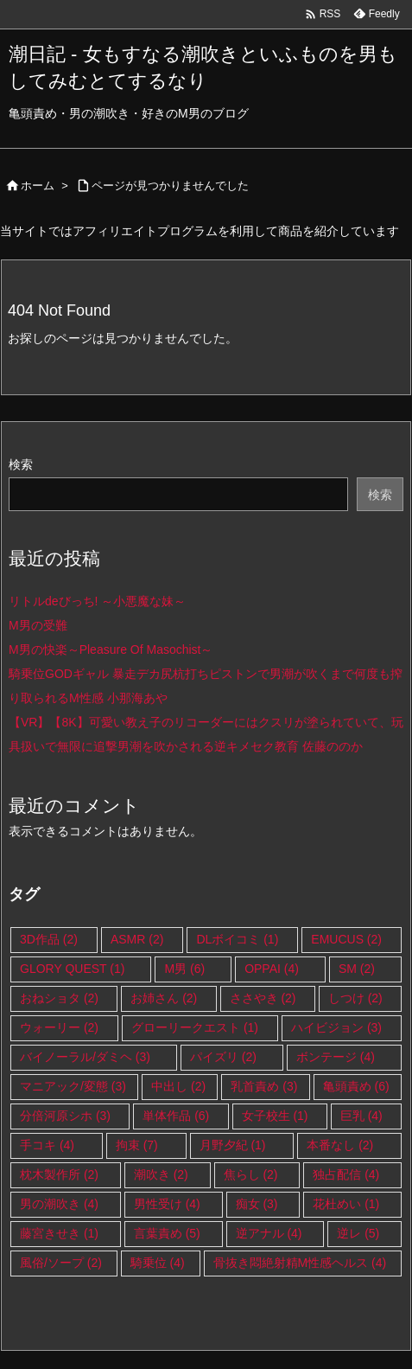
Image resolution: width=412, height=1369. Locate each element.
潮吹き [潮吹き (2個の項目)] (161, 1174)
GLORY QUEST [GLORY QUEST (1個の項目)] (72, 969)
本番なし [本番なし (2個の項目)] (340, 1145)
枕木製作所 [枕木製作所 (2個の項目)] (59, 1174)
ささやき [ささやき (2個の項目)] (263, 998)
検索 (21, 464)
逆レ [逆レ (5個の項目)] (358, 1233)
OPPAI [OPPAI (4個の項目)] (271, 969)
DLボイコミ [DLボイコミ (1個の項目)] (237, 939)
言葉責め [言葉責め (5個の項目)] (167, 1233)
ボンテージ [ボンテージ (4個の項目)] (335, 1057)
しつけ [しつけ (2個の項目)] (355, 998)
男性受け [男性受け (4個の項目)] (167, 1204)
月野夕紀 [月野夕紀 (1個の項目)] (233, 1145)
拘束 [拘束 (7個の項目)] (137, 1145)
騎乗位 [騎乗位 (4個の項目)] (157, 1263)
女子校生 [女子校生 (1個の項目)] (275, 1116)
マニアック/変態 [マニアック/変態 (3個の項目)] (73, 1086)
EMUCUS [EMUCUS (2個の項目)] (346, 939)
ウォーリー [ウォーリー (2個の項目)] (59, 1027)
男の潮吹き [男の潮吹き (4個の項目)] (59, 1204)
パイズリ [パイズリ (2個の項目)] (223, 1057)
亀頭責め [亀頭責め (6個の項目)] (356, 1086)
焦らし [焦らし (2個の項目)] (251, 1174)
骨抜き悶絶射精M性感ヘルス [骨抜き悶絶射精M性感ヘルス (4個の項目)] (300, 1263)
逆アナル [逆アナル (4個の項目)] (269, 1233)
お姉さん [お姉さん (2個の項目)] (163, 998)
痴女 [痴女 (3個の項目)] (257, 1204)
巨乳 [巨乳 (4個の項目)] (361, 1116)
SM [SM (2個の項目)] (357, 969)
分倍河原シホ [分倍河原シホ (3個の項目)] (65, 1116)
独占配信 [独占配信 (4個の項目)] (346, 1174)
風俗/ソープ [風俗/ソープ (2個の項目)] (61, 1263)
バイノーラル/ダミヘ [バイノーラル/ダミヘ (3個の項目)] (85, 1057)
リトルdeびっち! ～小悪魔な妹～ (97, 601)
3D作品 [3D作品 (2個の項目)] (49, 939)
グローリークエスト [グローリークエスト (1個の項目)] (194, 1027)
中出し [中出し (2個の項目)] (178, 1086)
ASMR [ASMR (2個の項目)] (137, 939)
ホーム (37, 185)
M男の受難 (38, 625)
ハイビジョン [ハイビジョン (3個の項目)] (336, 1027)
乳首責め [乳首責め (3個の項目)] (264, 1086)
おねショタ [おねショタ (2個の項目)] (59, 998)
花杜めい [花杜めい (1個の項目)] (346, 1204)
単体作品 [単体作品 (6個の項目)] (176, 1116)
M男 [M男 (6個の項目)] (184, 969)
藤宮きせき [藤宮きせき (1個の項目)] (59, 1233)
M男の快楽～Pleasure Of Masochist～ (111, 649)
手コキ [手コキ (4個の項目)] (47, 1145)
